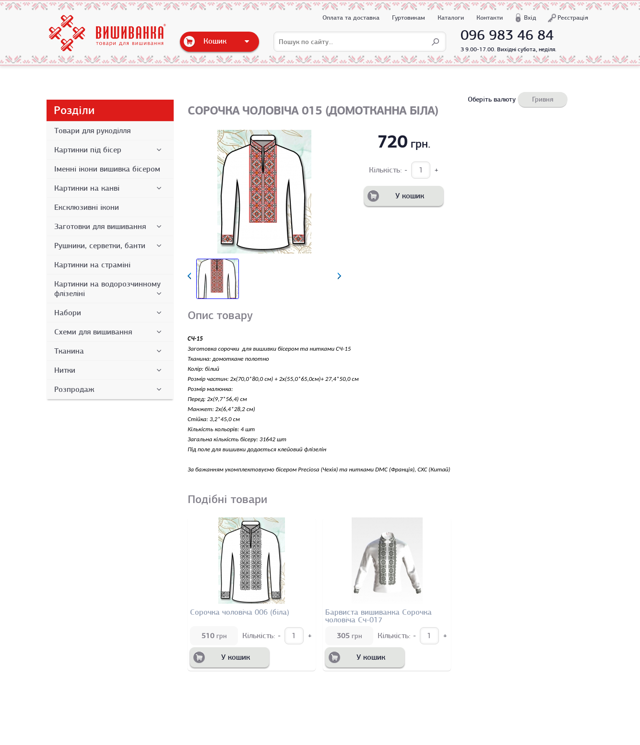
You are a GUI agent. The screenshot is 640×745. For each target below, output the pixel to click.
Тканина (109, 351)
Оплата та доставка (350, 17)
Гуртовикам (408, 17)
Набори (109, 313)
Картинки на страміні (92, 265)
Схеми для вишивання (109, 332)
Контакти (489, 17)
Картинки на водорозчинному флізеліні (109, 288)
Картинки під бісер (109, 150)
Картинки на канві (109, 188)
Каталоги (451, 17)
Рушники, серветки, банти (109, 246)
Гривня (542, 99)
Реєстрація (572, 17)
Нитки (109, 370)
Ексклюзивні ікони (86, 207)
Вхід (530, 17)
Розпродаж (109, 389)
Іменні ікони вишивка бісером (107, 169)
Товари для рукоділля (92, 131)
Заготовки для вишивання (109, 226)
